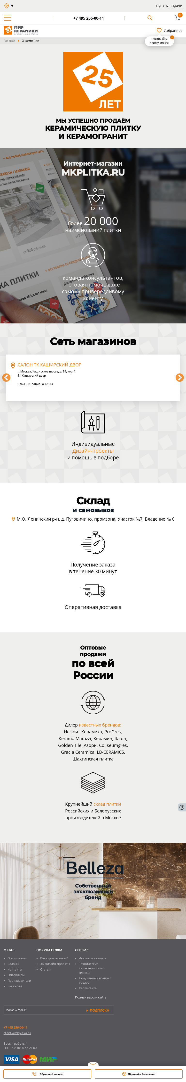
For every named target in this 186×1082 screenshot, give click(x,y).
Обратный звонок (47, 1074)
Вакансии (15, 986)
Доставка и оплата (93, 958)
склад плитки (107, 804)
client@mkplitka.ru (17, 1033)
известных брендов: (100, 725)
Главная (10, 41)
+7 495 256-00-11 (15, 1027)
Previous (6, 378)
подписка (97, 1010)
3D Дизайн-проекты (55, 964)
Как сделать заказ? (54, 958)
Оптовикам (16, 975)
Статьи (45, 969)
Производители (19, 980)
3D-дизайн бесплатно (138, 1074)
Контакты (15, 969)
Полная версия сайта (90, 997)
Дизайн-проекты (93, 450)
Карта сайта (88, 988)
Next (180, 378)
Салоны (13, 964)
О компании (17, 958)
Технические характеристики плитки (91, 968)
